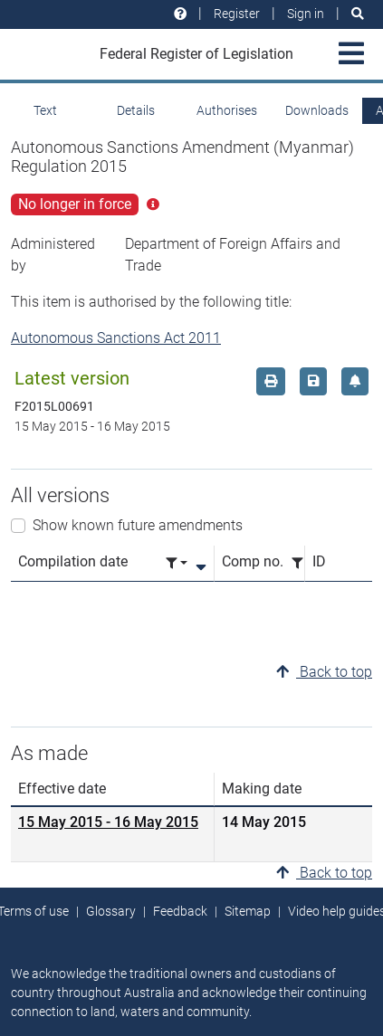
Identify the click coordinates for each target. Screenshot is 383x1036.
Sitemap (248, 911)
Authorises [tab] (226, 110)
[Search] (357, 14)
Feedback (180, 911)
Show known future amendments (138, 525)
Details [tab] (136, 110)
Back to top (324, 671)
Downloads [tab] (317, 110)
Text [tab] (45, 110)
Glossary (111, 911)
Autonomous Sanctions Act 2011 (116, 338)
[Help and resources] (180, 14)
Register (237, 13)
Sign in (305, 13)
